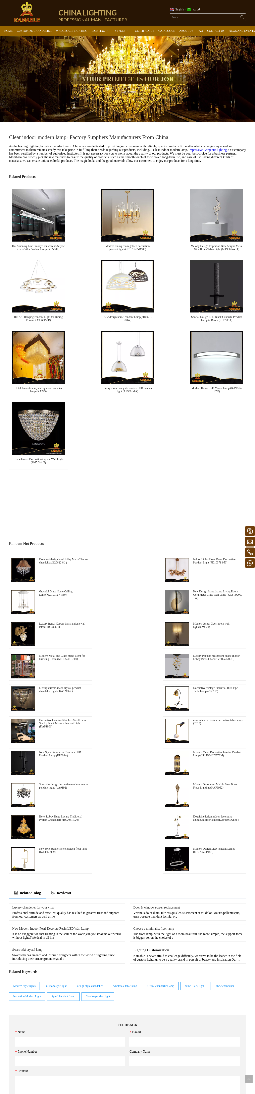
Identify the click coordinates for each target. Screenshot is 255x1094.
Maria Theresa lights (104, 1028)
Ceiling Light (140, 1012)
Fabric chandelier (224, 818)
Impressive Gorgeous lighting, (208, 150)
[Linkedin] (124, 1081)
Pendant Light (141, 1007)
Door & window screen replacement (156, 740)
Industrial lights (101, 1034)
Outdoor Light (141, 1040)
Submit (127, 951)
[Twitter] (130, 1081)
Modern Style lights (24, 818)
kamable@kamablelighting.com (36, 1040)
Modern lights (100, 1000)
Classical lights (101, 1045)
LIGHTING (139, 995)
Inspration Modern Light (27, 829)
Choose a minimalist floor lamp (153, 761)
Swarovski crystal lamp (27, 782)
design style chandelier (90, 818)
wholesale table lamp (125, 818)
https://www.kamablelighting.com (28, 1057)
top (249, 1079)
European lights (101, 1006)
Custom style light (56, 818)
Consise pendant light (98, 829)
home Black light (194, 818)
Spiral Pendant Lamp (63, 829)
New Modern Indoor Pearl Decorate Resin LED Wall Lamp (50, 761)
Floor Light (139, 1018)
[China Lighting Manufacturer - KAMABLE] (27, 12)
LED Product (140, 1035)
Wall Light (139, 1029)
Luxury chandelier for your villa (33, 740)
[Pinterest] (136, 1081)
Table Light (139, 1023)
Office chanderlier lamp (160, 818)
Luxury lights (100, 1012)
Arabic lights (100, 1040)
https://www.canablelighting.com (27, 1063)
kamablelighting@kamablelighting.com (33, 1045)
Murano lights (100, 1023)
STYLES (98, 995)
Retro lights (99, 1017)
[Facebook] (118, 1081)
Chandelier (139, 1001)
